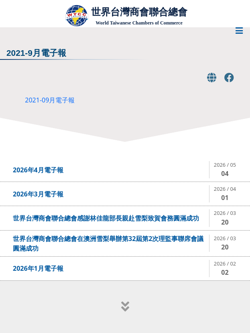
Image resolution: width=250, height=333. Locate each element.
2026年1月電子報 (38, 268)
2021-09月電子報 (50, 100)
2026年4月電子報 (38, 169)
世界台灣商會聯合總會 (139, 11)
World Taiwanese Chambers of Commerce (139, 23)
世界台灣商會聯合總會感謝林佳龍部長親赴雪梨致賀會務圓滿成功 (106, 218)
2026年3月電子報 (38, 194)
